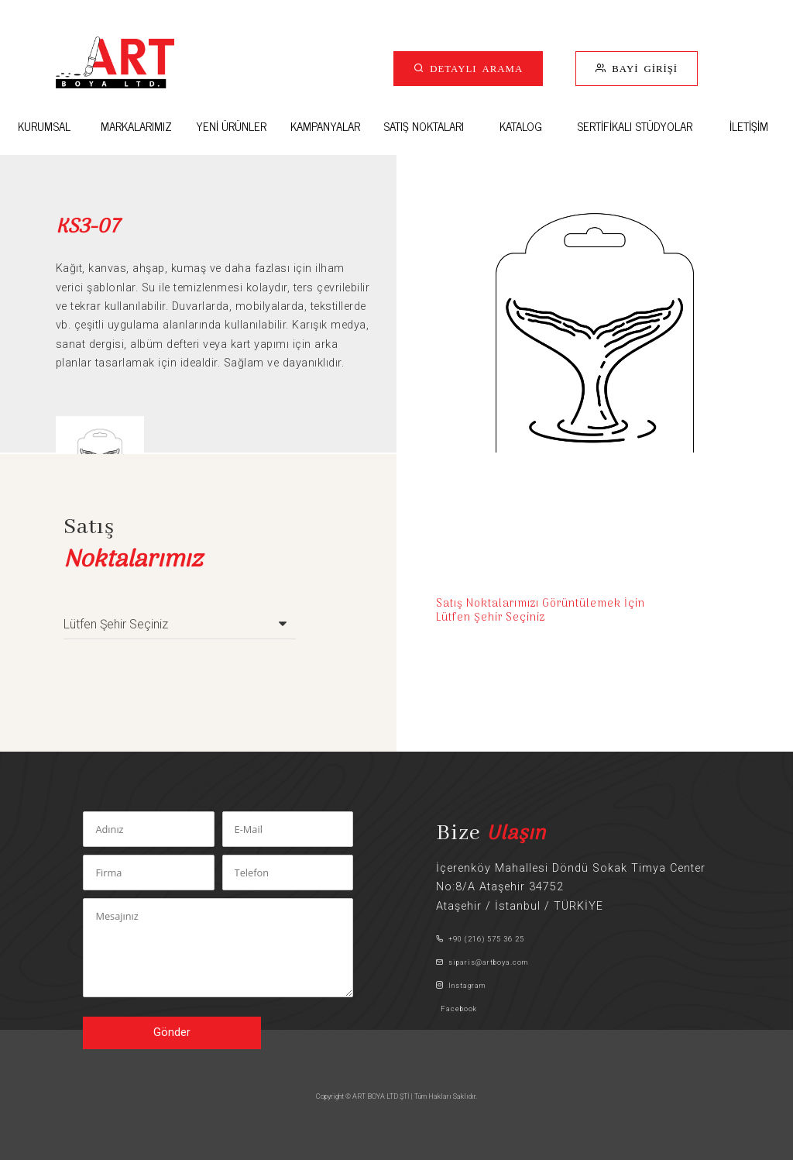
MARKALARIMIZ (136, 126)
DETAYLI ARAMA (473, 68)
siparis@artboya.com (482, 962)
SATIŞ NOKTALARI (423, 126)
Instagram (461, 985)
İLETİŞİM (748, 126)
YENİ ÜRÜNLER (231, 126)
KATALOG (520, 126)
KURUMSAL (44, 126)
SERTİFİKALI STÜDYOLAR (634, 126)
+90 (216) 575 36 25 (480, 939)
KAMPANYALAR (325, 126)
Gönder (172, 1032)
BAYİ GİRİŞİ (642, 68)
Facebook (456, 1008)
